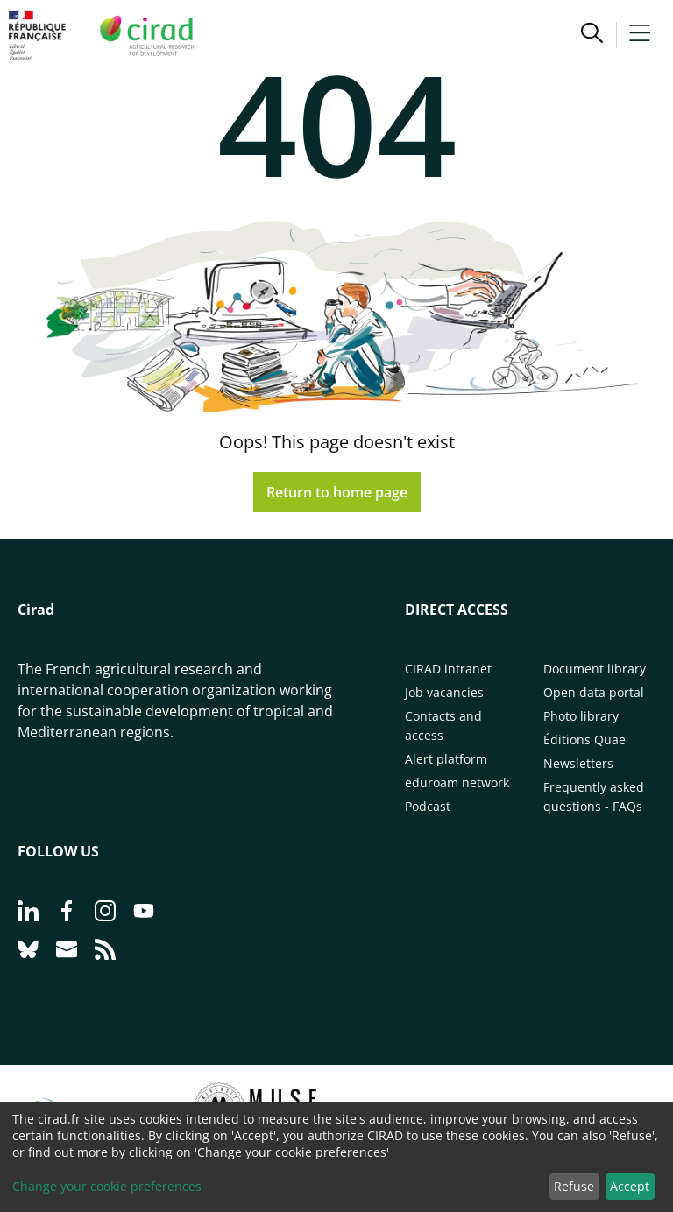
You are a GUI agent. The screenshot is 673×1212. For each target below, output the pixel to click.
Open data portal (593, 692)
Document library (594, 668)
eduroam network (457, 782)
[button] (592, 35)
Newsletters (578, 763)
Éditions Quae (584, 739)
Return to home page (336, 492)
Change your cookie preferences (107, 1186)
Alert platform (446, 758)
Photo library (581, 716)
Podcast (427, 806)
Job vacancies (444, 692)
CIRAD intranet (448, 668)
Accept (629, 1186)
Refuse (574, 1186)
